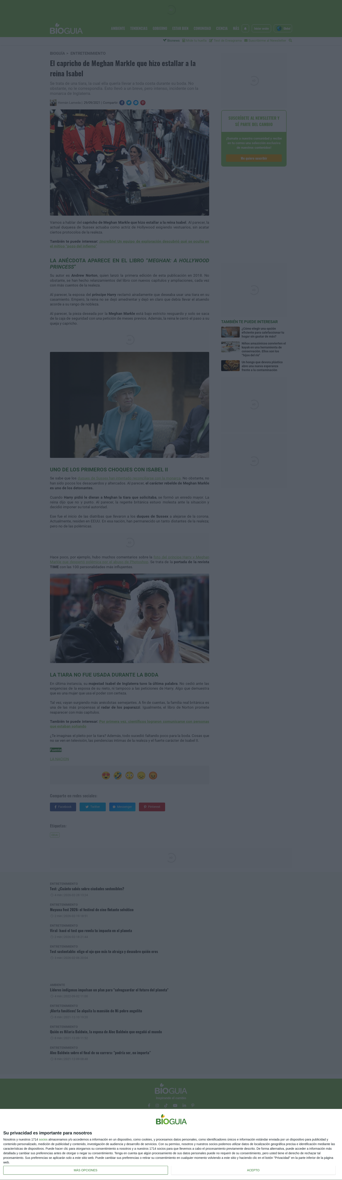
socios (43, 1139)
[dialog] (171, 1144)
